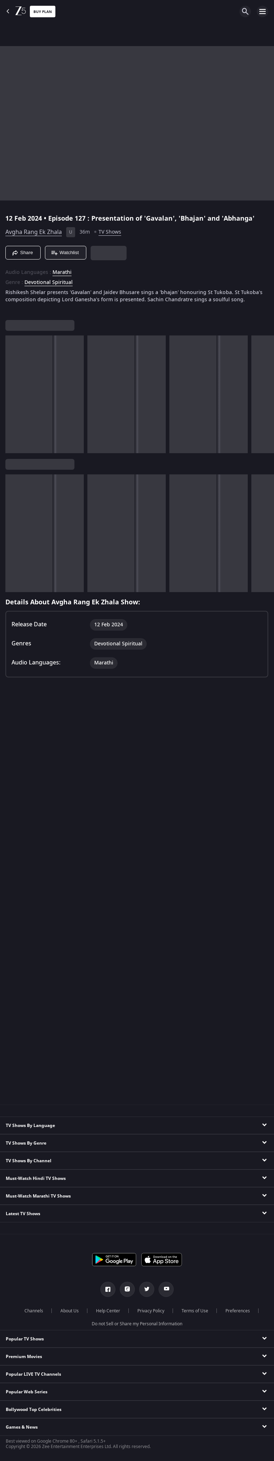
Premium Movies (24, 1356)
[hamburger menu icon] (262, 11)
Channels (33, 1311)
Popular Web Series (26, 1392)
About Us (69, 1311)
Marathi (62, 272)
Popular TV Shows (25, 1339)
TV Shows (110, 232)
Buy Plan (42, 11)
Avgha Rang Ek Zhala (33, 232)
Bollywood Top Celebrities (33, 1409)
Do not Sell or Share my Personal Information (137, 1324)
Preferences (237, 1311)
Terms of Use (195, 1311)
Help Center (108, 1311)
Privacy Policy (150, 1311)
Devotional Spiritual (48, 282)
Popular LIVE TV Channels (33, 1374)
